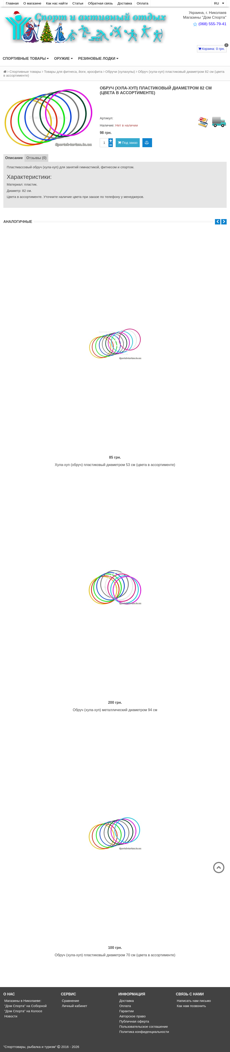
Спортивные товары (26, 59)
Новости (10, 1016)
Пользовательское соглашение (143, 1026)
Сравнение (70, 1001)
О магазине (32, 3)
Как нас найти (57, 3)
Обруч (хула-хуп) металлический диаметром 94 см (115, 710)
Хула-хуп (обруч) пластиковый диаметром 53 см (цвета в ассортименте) (115, 465)
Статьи (77, 3)
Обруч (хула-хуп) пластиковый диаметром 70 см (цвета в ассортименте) (115, 955)
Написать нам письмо (193, 1001)
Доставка (124, 3)
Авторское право (132, 1016)
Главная (12, 3)
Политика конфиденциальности (143, 1032)
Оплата (142, 3)
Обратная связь (100, 3)
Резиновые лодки (98, 59)
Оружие (63, 59)
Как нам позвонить (191, 1006)
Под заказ (127, 142)
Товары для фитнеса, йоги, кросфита (73, 71)
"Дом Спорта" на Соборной (25, 1006)
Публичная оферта (133, 1021)
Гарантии (126, 1011)
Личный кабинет (74, 1006)
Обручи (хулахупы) (120, 71)
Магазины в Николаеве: (22, 1001)
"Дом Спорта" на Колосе (22, 1011)
